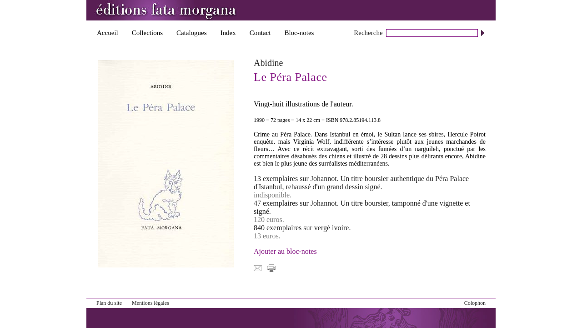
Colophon (475, 303)
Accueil (107, 32)
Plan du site (109, 303)
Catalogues (191, 32)
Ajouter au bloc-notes (285, 251)
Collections (147, 32)
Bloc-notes (299, 32)
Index (228, 32)
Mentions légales (150, 303)
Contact (260, 32)
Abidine (268, 63)
